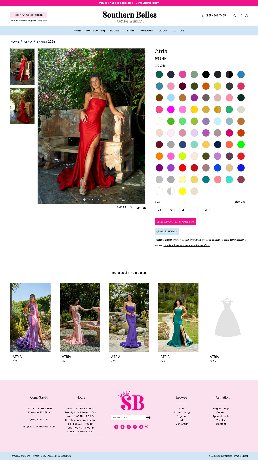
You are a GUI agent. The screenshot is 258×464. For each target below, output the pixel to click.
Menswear (182, 428)
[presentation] (30, 322)
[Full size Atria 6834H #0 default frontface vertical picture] (92, 127)
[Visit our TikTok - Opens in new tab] (141, 432)
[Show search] (235, 17)
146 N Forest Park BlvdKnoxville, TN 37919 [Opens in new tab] (39, 415)
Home (14, 43)
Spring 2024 (46, 43)
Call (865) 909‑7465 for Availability (179, 224)
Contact (221, 428)
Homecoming (181, 417)
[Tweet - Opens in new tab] (131, 208)
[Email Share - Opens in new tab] (144, 209)
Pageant (182, 421)
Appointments (221, 421)
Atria (28, 43)
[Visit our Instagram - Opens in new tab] (129, 432)
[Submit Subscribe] (148, 422)
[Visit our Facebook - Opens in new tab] (116, 432)
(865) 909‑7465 (39, 424)
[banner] (129, 17)
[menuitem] (28, 19)
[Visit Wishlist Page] (240, 17)
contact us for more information (187, 250)
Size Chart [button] (240, 203)
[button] (246, 17)
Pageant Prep (221, 413)
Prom (182, 413)
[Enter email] (131, 422)
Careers (221, 417)
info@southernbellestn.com (39, 431)
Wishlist (221, 425)
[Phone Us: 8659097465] (213, 17)
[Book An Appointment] (28, 16)
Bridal (181, 425)
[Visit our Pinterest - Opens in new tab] (146, 432)
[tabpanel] (22, 69)
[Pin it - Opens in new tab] (138, 208)
